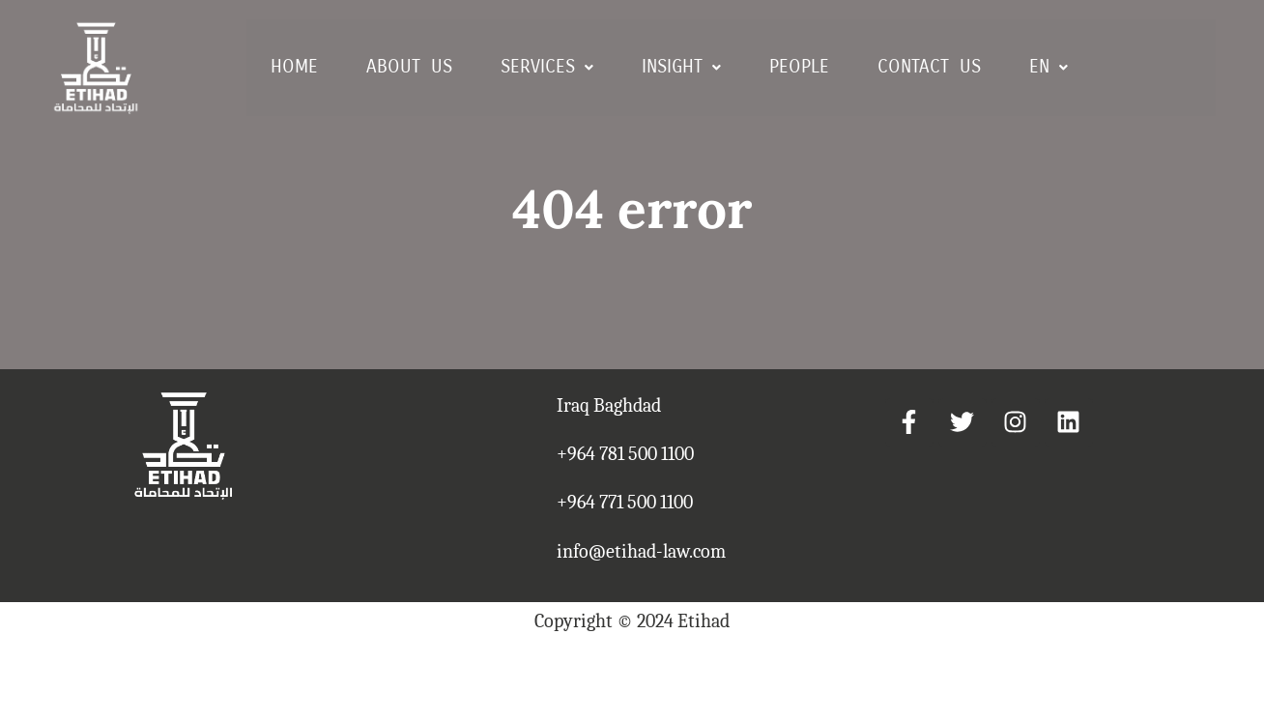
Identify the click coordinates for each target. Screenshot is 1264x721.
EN (1048, 66)
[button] (547, 67)
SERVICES (547, 66)
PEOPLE (799, 66)
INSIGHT (681, 66)
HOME (294, 66)
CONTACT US (929, 66)
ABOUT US (409, 66)
